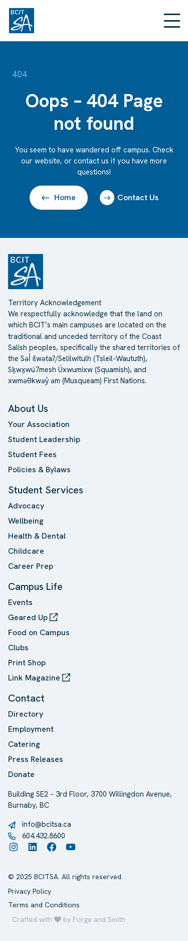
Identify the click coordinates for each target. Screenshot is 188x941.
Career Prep (30, 566)
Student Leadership (44, 439)
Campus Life (35, 586)
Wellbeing (26, 521)
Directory (25, 714)
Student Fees (32, 454)
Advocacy (26, 505)
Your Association (39, 424)
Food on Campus (39, 632)
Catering (24, 744)
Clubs (18, 647)
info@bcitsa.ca (46, 824)
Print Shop (27, 662)
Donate (21, 774)
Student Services (45, 490)
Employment (31, 729)
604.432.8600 (43, 835)
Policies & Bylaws (39, 469)
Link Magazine (39, 677)
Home (59, 197)
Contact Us (129, 197)
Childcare (26, 551)
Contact (26, 698)
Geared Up (33, 617)
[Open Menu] (172, 21)
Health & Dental (37, 536)
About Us (28, 408)
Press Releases (35, 759)
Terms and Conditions (44, 904)
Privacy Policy (29, 891)
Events (20, 602)
